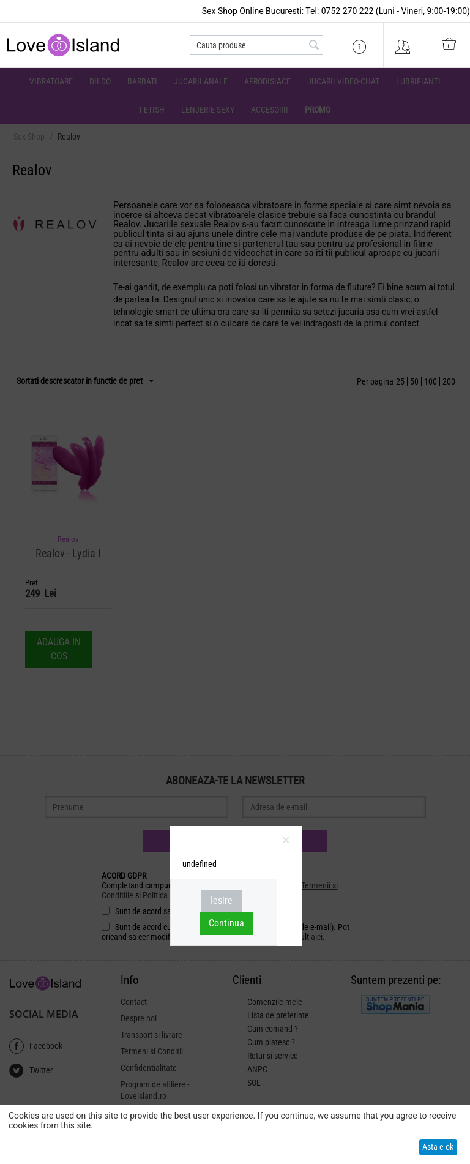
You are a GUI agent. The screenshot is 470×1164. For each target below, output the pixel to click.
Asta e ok (437, 1147)
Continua (226, 923)
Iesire (222, 900)
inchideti (286, 842)
